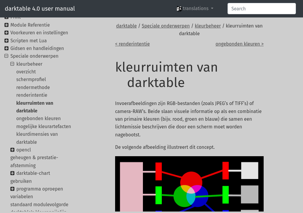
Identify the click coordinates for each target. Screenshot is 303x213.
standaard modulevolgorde (39, 204)
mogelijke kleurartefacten (43, 126)
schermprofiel (31, 79)
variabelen (21, 196)
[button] (195, 8)
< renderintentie (132, 44)
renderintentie (31, 95)
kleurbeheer (208, 26)
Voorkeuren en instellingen (39, 33)
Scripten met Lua (28, 40)
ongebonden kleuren (38, 118)
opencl (23, 150)
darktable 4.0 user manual (40, 8)
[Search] (262, 8)
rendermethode (33, 87)
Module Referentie (30, 25)
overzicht (26, 72)
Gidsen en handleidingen (37, 48)
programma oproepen (39, 189)
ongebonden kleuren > (239, 44)
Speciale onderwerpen (166, 26)
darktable (126, 26)
